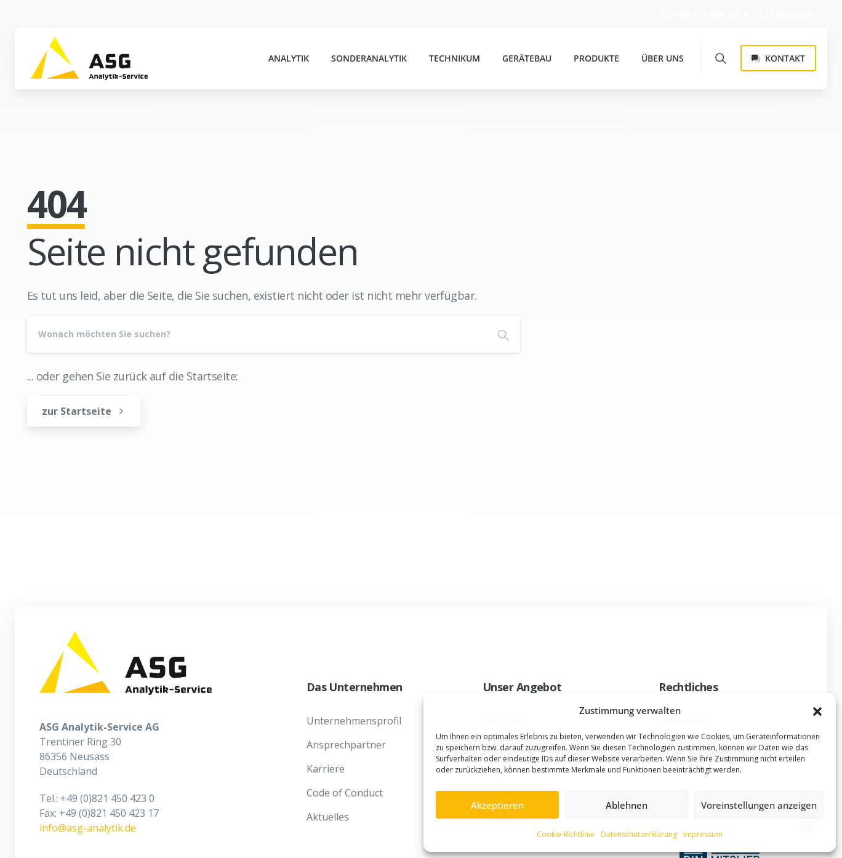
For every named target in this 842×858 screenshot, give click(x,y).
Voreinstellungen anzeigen (759, 805)
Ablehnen (627, 805)
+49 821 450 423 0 (704, 14)
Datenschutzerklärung (639, 834)
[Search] (257, 334)
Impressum (703, 834)
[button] (817, 711)
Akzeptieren (497, 805)
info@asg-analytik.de (87, 828)
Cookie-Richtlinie (566, 834)
